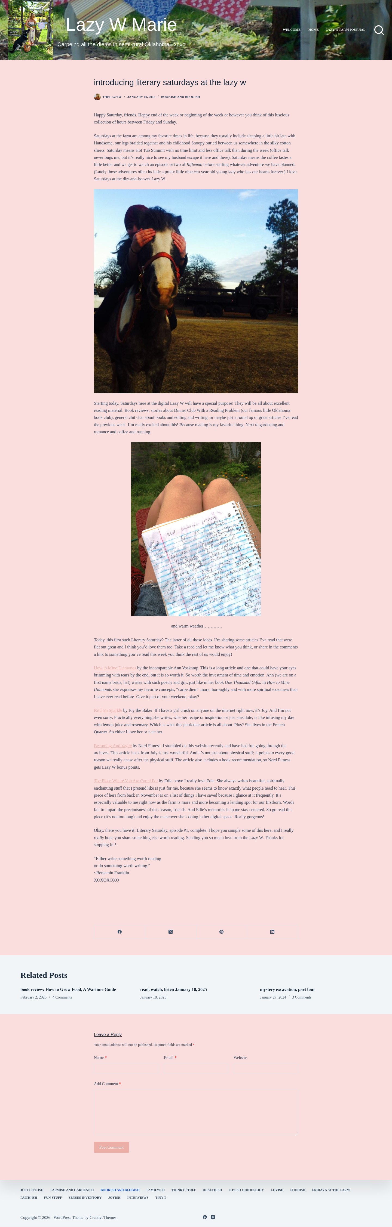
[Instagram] (213, 1217)
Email (170, 1057)
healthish (212, 1190)
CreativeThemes (103, 1217)
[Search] (379, 30)
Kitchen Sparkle (108, 710)
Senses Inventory (85, 1198)
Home (313, 30)
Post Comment (111, 1147)
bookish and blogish (180, 97)
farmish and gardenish (72, 1190)
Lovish (277, 1190)
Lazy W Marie (121, 24)
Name (100, 1057)
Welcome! (292, 30)
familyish (155, 1190)
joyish (114, 1198)
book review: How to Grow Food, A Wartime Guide (68, 989)
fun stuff (53, 1198)
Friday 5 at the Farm (331, 1190)
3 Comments (301, 997)
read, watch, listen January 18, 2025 (173, 989)
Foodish (297, 1190)
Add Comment (107, 1083)
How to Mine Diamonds (115, 668)
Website (240, 1057)
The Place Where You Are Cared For (126, 780)
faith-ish (28, 1198)
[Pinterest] (221, 932)
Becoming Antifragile (113, 745)
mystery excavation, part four (287, 989)
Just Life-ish (32, 1190)
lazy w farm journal (346, 30)
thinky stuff (183, 1190)
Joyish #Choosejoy (246, 1190)
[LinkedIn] (272, 932)
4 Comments (62, 997)
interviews (138, 1198)
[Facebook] (119, 932)
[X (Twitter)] (170, 932)
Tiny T (160, 1198)
